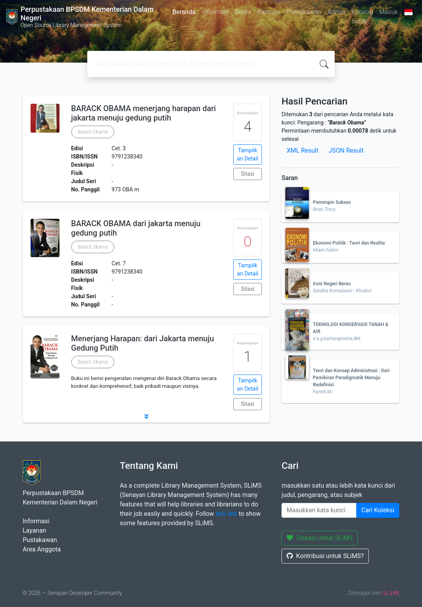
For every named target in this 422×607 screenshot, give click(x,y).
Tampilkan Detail (247, 154)
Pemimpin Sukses (332, 202)
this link (226, 513)
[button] (146, 416)
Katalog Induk (362, 16)
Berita (243, 12)
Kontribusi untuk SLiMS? (325, 556)
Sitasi (247, 174)
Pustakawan (304, 12)
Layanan (34, 530)
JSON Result (345, 150)
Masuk (388, 12)
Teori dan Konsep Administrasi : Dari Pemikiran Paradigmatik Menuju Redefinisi (351, 377)
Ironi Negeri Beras (332, 283)
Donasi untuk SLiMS (320, 538)
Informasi (215, 12)
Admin (336, 12)
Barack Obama (93, 132)
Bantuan (268, 12)
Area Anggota (42, 549)
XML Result (302, 150)
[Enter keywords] (319, 510)
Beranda (184, 12)
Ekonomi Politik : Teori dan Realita (349, 243)
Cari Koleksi (377, 510)
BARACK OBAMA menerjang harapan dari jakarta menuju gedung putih (143, 113)
